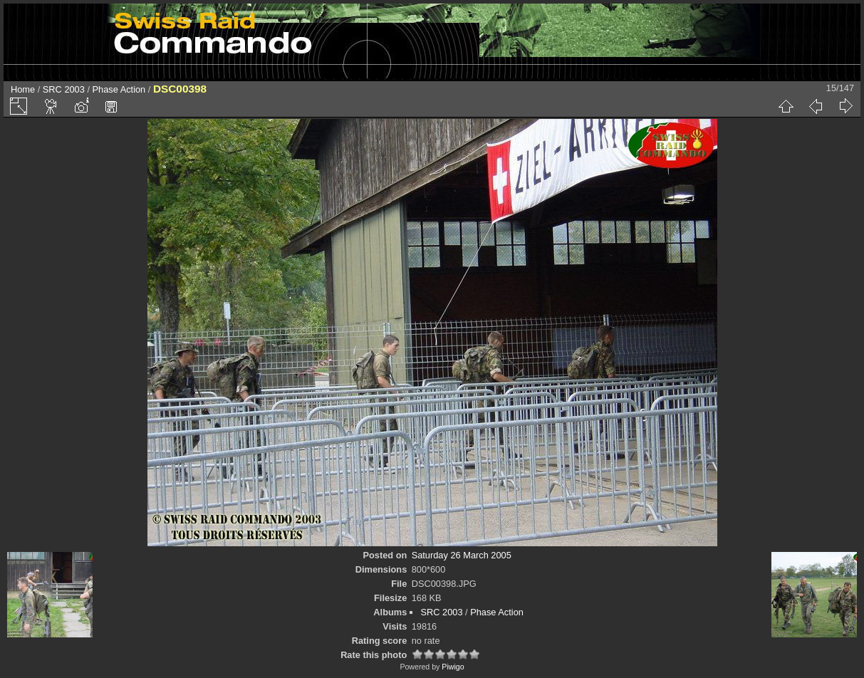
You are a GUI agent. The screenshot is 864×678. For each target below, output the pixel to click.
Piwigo (453, 666)
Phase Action (119, 89)
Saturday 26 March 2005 (461, 555)
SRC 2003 (64, 89)
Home (23, 89)
